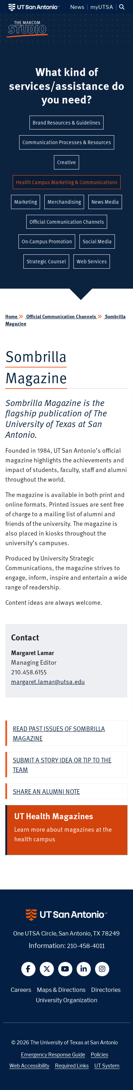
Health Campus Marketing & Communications (66, 182)
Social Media (97, 241)
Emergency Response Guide (53, 1054)
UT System (107, 1066)
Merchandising (64, 202)
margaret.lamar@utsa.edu (48, 681)
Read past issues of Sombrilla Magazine (59, 733)
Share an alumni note (46, 791)
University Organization (66, 1000)
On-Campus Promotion (47, 241)
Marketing (25, 202)
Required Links (72, 1066)
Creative (66, 162)
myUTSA (101, 7)
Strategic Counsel (46, 261)
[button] (121, 7)
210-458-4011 (86, 946)
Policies (99, 1054)
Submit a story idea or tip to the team (62, 764)
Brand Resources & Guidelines (66, 122)
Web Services (92, 261)
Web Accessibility (29, 1066)
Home (11, 316)
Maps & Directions (61, 990)
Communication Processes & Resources (66, 142)
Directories (106, 990)
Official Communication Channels (66, 221)
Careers (21, 990)
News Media (105, 202)
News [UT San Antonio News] (77, 7)
